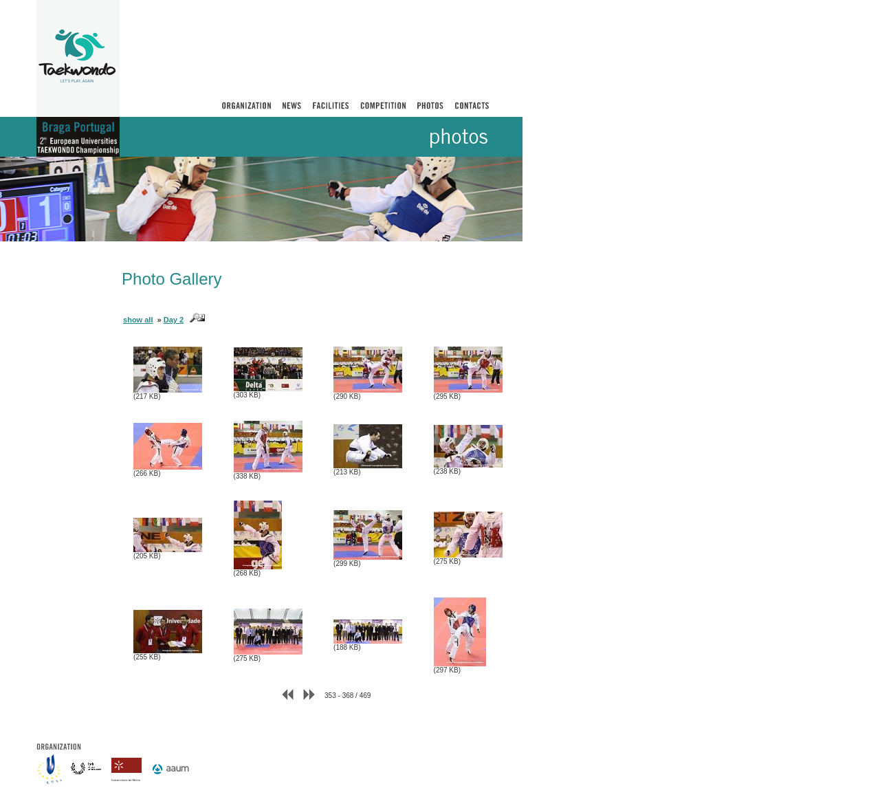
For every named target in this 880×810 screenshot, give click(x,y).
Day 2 (174, 320)
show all (138, 320)
